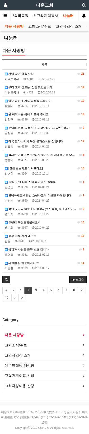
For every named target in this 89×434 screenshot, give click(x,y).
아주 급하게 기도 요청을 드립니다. (44, 100)
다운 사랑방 (14, 26)
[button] (6, 279)
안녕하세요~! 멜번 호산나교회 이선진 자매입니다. (44, 195)
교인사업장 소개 (69, 26)
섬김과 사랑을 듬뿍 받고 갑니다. (44, 249)
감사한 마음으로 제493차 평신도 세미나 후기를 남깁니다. (44, 154)
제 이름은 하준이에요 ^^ (44, 263)
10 (7, 297)
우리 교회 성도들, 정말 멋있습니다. (44, 87)
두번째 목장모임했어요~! (44, 222)
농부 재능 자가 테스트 (44, 236)
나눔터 (68, 16)
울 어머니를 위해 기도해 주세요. (44, 114)
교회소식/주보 (39, 26)
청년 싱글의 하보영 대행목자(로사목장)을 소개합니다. (44, 209)
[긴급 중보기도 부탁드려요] (44, 168)
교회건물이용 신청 (19, 376)
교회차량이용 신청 (19, 386)
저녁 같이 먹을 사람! (44, 73)
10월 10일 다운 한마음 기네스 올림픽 (44, 182)
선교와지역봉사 (45, 16)
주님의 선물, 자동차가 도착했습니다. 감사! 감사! (44, 127)
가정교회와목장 (16, 16)
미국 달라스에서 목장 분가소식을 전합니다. (44, 141)
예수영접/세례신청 (19, 365)
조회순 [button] (78, 279)
